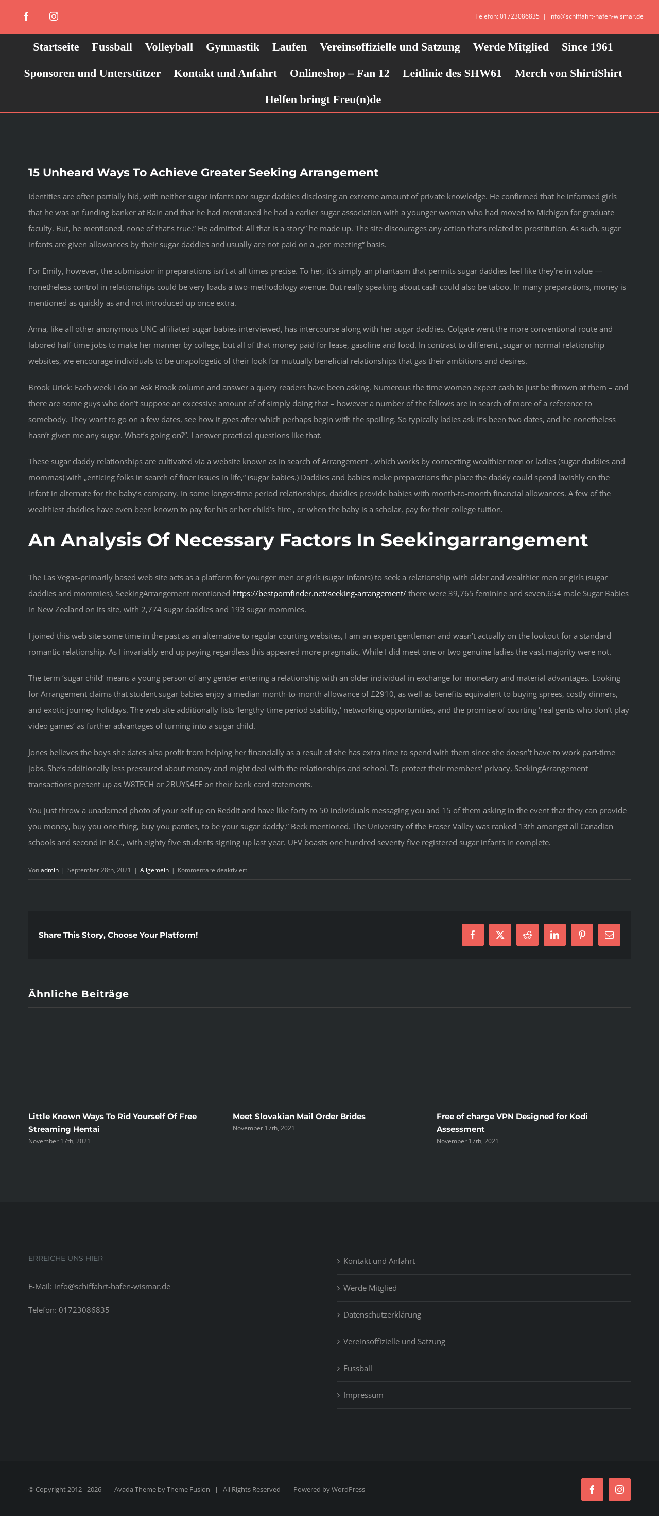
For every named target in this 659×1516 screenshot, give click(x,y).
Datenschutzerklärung (382, 1314)
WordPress (348, 1489)
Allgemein (154, 869)
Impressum (363, 1395)
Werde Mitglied (370, 1287)
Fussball (357, 1368)
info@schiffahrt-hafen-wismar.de (596, 16)
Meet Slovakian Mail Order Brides (299, 1116)
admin (50, 869)
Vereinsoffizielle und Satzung (394, 1341)
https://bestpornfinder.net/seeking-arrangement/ (319, 593)
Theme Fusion (188, 1489)
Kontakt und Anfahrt (379, 1261)
